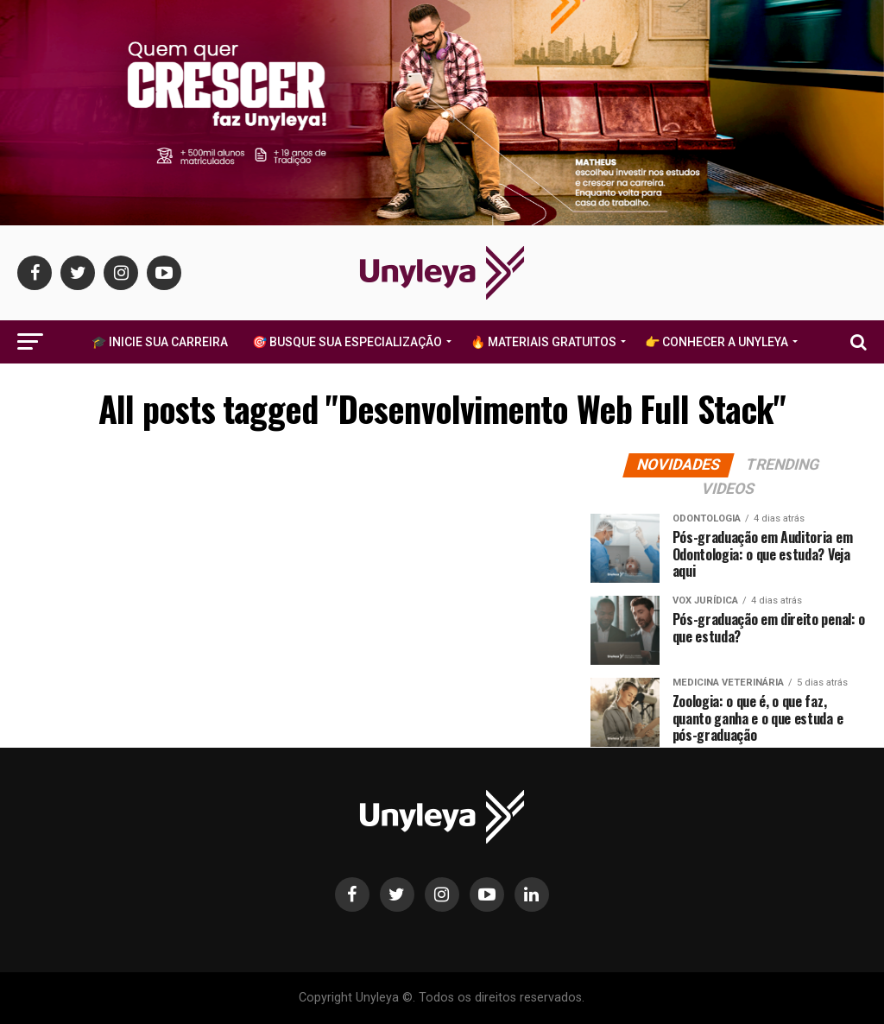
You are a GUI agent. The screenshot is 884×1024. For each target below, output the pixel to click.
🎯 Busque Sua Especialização (347, 342)
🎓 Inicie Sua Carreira (160, 342)
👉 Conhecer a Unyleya (716, 342)
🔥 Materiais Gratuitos (543, 342)
